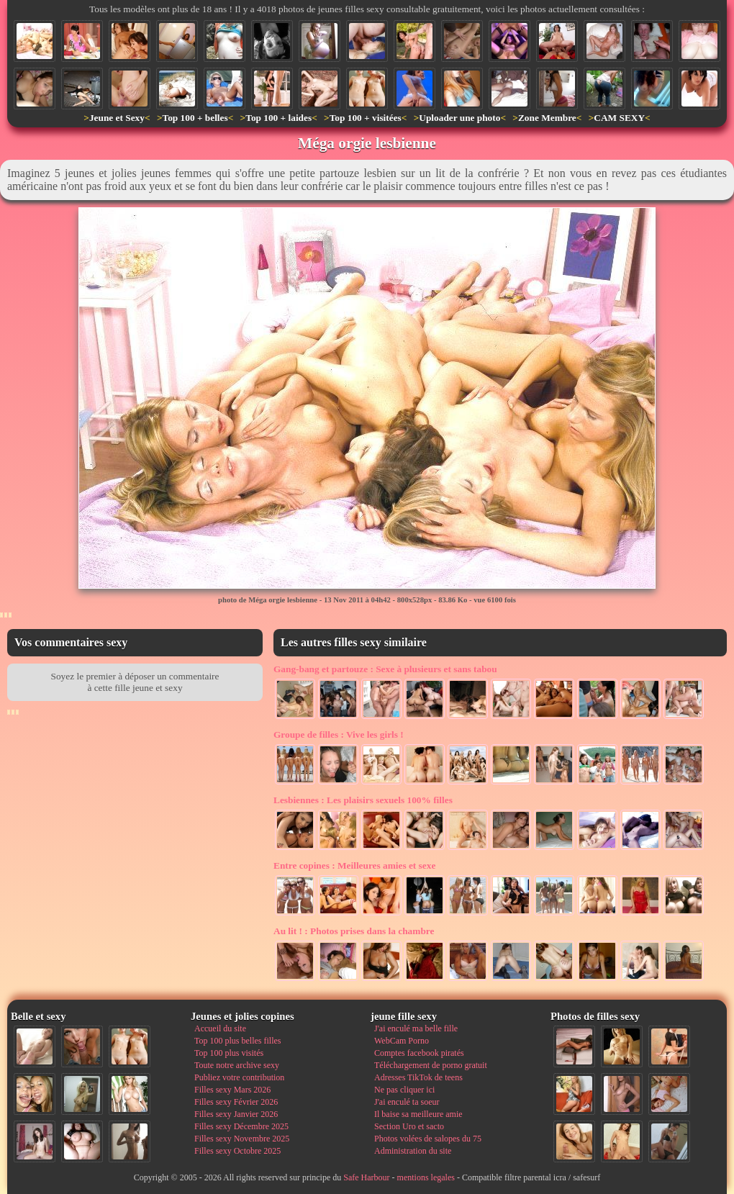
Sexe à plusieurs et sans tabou (385, 669)
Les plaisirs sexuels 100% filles (363, 800)
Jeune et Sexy (117, 117)
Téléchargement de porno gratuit (430, 1065)
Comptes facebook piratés (419, 1053)
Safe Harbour (366, 1177)
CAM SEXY (619, 117)
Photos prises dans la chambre (353, 931)
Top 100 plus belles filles (237, 1041)
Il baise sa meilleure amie (418, 1114)
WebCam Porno (401, 1041)
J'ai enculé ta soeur (406, 1102)
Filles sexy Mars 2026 (232, 1090)
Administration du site (412, 1151)
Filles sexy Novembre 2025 (241, 1139)
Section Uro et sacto (409, 1126)
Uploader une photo (459, 117)
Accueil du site (220, 1028)
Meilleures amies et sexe (354, 865)
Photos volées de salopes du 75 (427, 1139)
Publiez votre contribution (239, 1077)
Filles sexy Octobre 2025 (237, 1151)
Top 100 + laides (278, 117)
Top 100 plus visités (228, 1053)
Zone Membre (547, 117)
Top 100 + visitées (366, 117)
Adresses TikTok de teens (418, 1077)
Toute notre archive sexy (236, 1065)
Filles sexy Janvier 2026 (236, 1114)
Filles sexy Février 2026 (236, 1102)
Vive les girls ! (338, 734)
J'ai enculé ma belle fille (416, 1028)
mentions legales (426, 1177)
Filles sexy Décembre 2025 (241, 1126)
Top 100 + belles (194, 117)
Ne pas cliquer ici (404, 1090)
